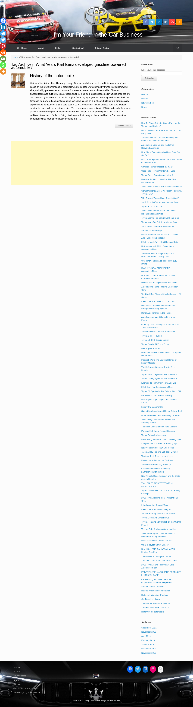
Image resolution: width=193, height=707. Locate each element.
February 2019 (148, 640)
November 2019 (148, 632)
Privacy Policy (102, 48)
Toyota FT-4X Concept (151, 206)
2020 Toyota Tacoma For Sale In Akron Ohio (161, 186)
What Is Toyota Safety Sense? (155, 545)
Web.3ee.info (34, 692)
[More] (3, 71)
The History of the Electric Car (155, 607)
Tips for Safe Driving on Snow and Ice (158, 529)
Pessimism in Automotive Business (157, 460)
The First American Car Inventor (155, 603)
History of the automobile (52, 75)
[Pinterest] (3, 46)
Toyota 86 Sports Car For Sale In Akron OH (161, 391)
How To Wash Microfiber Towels (155, 591)
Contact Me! (78, 48)
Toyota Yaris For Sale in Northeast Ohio (159, 222)
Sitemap (17, 684)
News (143, 107)
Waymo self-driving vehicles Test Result (159, 282)
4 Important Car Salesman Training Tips (159, 443)
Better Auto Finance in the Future (156, 313)
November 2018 (148, 653)
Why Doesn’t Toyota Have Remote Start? (160, 198)
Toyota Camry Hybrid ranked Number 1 (159, 378)
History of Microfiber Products (154, 595)
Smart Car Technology (151, 230)
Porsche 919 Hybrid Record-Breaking (158, 431)
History (144, 94)
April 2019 (146, 636)
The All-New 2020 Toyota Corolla (156, 556)
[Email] (3, 59)
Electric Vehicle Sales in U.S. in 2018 (158, 301)
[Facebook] (3, 21)
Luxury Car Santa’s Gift (151, 407)
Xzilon (58, 48)
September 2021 (148, 628)
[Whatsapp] (3, 65)
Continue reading (124, 125)
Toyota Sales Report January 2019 (157, 175)
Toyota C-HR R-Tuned (151, 336)
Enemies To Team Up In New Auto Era (158, 383)
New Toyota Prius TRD (151, 348)
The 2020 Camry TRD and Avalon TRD (159, 560)
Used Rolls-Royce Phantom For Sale (158, 171)
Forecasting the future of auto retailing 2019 (161, 439)
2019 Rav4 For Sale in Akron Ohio (156, 387)
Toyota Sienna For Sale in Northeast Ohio (160, 218)
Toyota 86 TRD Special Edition (155, 340)
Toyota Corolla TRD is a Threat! (155, 344)
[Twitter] (3, 40)
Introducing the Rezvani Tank (154, 505)
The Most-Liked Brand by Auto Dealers (159, 427)
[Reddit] (3, 52)
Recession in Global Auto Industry (156, 395)
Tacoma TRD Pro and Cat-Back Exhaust (159, 452)
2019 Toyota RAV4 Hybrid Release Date (159, 242)
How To (144, 99)
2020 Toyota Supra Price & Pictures (157, 226)
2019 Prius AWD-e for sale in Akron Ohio (159, 202)
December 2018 (148, 648)
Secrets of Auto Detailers (152, 586)
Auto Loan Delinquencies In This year (158, 331)
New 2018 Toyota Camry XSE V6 (156, 541)
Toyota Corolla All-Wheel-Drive (155, 518)
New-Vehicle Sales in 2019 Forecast (157, 448)
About (41, 48)
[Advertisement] (72, 163)
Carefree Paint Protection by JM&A (157, 167)
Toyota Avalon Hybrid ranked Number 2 (159, 374)
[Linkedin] (3, 27)
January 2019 (147, 644)
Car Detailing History (150, 599)
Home (22, 48)
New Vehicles (147, 103)
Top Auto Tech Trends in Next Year (157, 456)
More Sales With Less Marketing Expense (160, 415)
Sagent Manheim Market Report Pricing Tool (161, 411)
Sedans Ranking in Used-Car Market (158, 513)
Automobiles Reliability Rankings (156, 464)
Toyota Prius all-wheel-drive (153, 435)
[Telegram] (3, 33)
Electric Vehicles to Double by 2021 (157, 509)
